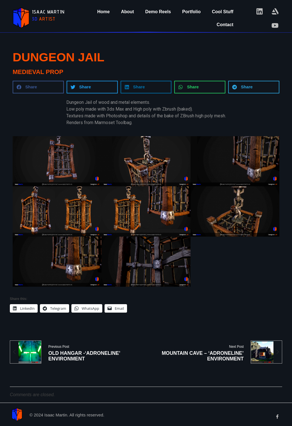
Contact (225, 24)
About (127, 11)
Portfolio (191, 11)
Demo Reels (158, 11)
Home (103, 11)
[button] (38, 87)
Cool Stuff (222, 11)
